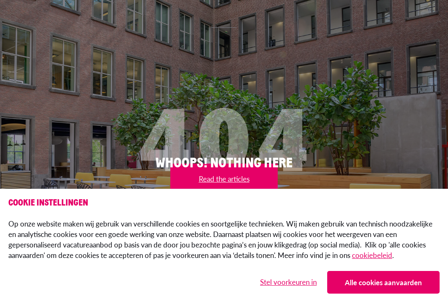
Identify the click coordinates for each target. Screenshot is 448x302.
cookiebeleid (372, 255)
